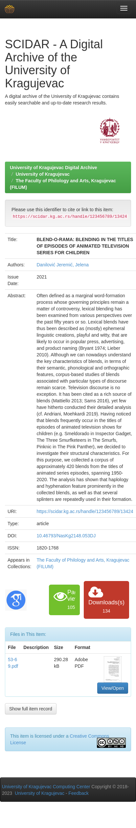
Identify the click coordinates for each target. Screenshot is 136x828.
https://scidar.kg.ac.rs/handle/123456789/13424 (84, 511)
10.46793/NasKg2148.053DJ (66, 535)
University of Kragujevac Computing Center (46, 786)
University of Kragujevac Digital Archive (53, 167)
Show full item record (30, 708)
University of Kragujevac (43, 174)
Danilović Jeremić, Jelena (62, 264)
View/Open (113, 688)
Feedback (78, 793)
